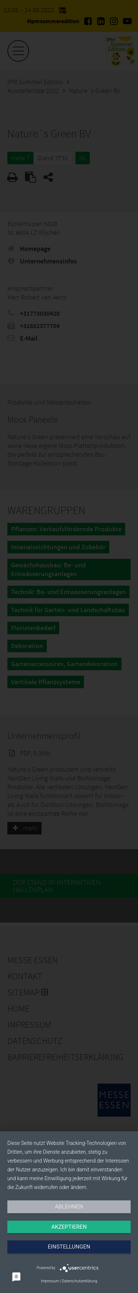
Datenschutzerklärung (79, 1281)
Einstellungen (69, 1246)
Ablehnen (69, 1206)
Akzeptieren (68, 1227)
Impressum (50, 1281)
